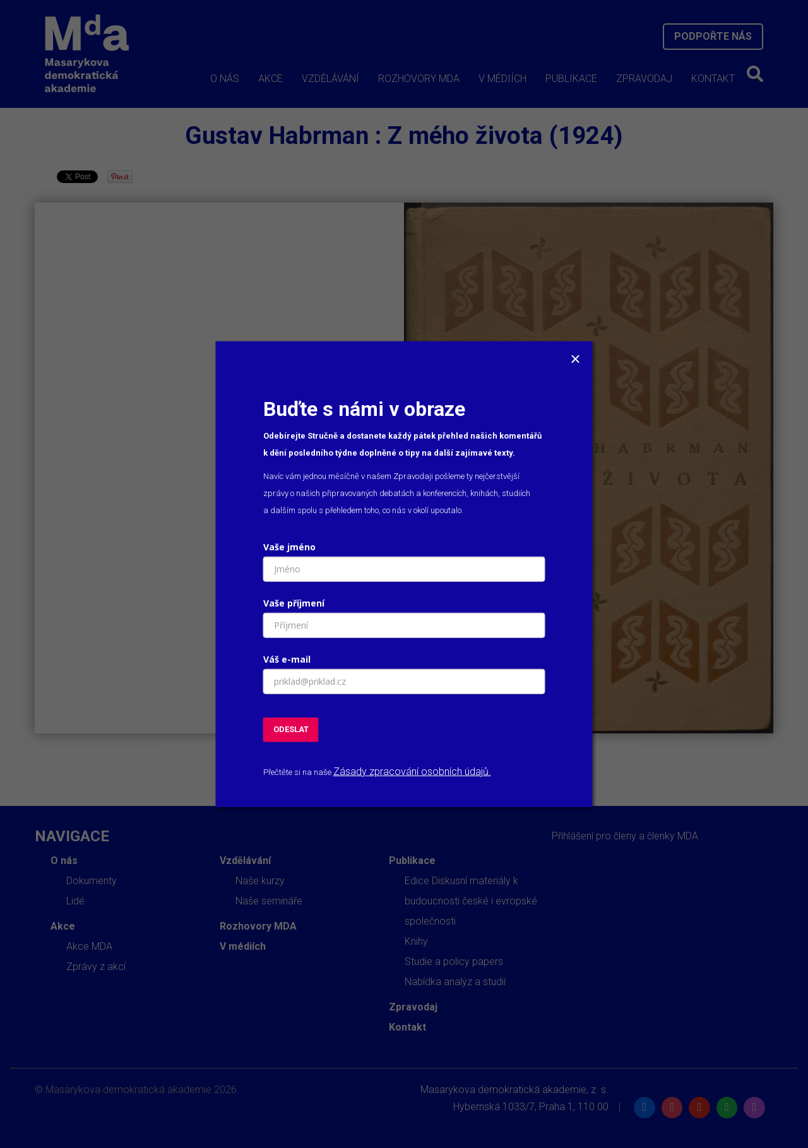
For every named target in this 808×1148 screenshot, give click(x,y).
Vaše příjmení (293, 603)
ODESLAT (291, 729)
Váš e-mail (287, 659)
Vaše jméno (289, 547)
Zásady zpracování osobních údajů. (412, 771)
